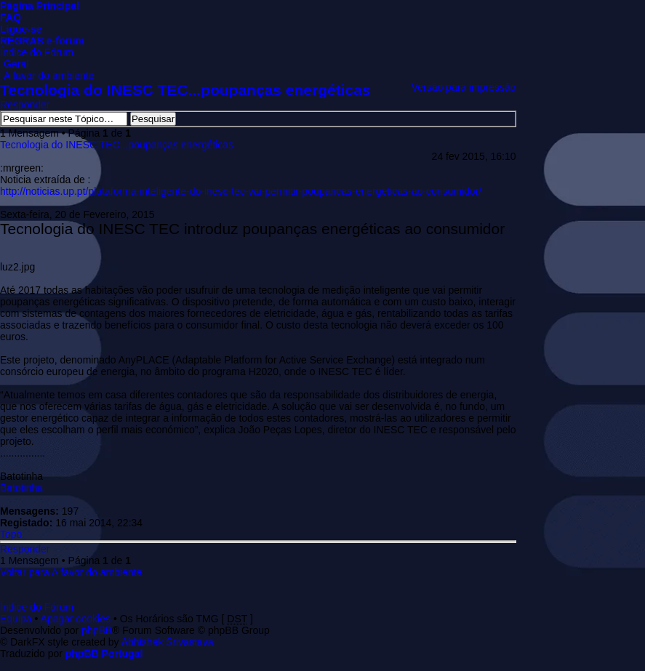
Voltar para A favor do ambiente (71, 572)
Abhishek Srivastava (167, 642)
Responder (25, 105)
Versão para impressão (464, 87)
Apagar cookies (76, 618)
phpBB (96, 630)
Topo (11, 534)
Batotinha (21, 488)
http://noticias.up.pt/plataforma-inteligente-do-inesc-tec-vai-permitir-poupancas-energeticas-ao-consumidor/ (240, 191)
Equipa (16, 618)
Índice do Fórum (36, 52)
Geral (16, 64)
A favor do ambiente (49, 75)
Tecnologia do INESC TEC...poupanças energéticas (185, 89)
